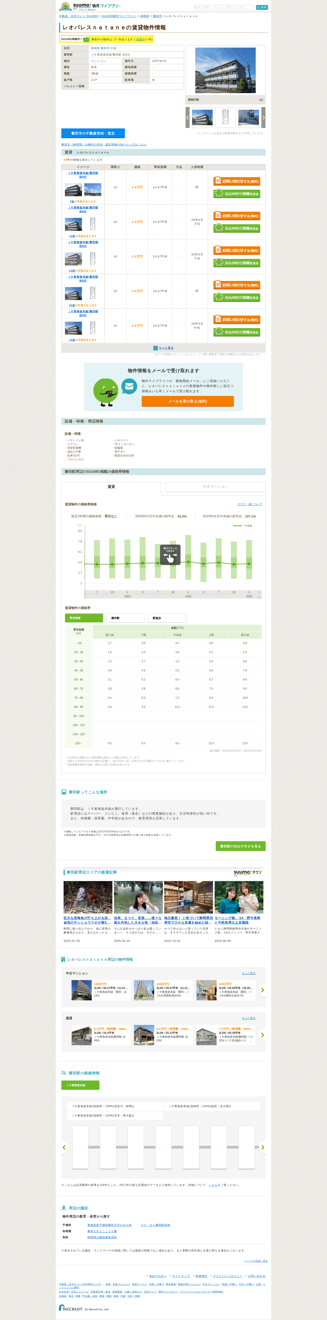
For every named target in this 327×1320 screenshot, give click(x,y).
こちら (213, 1185)
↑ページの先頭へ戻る (256, 1261)
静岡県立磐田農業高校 (102, 1237)
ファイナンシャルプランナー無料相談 (201, 1291)
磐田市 (157, 16)
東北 (71, 1296)
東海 (101, 1296)
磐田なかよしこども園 (102, 1231)
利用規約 (201, 1276)
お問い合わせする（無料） (236, 181)
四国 (116, 1296)
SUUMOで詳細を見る (236, 193)
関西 (109, 1296)
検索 (264, 7)
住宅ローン (150, 1291)
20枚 (72, 305)
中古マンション (211, 1284)
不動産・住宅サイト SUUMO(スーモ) (80, 1284)
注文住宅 (64, 1291)
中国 (122, 1296)
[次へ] (262, 990)
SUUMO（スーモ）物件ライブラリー (90, 6)
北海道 (63, 1296)
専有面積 (74, 618)
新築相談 (117, 1291)
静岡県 (144, 16)
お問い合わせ (257, 1276)
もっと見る (248, 973)
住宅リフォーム (80, 1291)
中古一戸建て (246, 1284)
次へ (262, 1147)
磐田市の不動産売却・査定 (93, 133)
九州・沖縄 (133, 1296)
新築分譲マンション (189, 1284)
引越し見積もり (133, 1291)
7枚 (72, 201)
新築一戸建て (229, 1284)
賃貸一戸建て (156, 1284)
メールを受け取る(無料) (187, 401)
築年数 (115, 618)
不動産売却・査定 (101, 1291)
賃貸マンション (121, 1284)
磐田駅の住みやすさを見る (240, 846)
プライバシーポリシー (228, 1276)
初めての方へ (158, 1276)
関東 (78, 1296)
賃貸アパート (139, 1284)
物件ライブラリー (168, 1291)
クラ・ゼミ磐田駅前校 (155, 1225)
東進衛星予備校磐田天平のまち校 (109, 1225)
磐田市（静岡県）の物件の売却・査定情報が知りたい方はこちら (104, 144)
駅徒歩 (157, 618)
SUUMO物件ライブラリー (119, 16)
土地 (258, 1284)
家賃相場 (171, 1284)
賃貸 (139, 39)
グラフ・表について (250, 504)
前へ (64, 1147)
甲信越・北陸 (89, 1296)
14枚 (72, 236)
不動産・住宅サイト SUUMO (78, 16)
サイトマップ (181, 1276)
